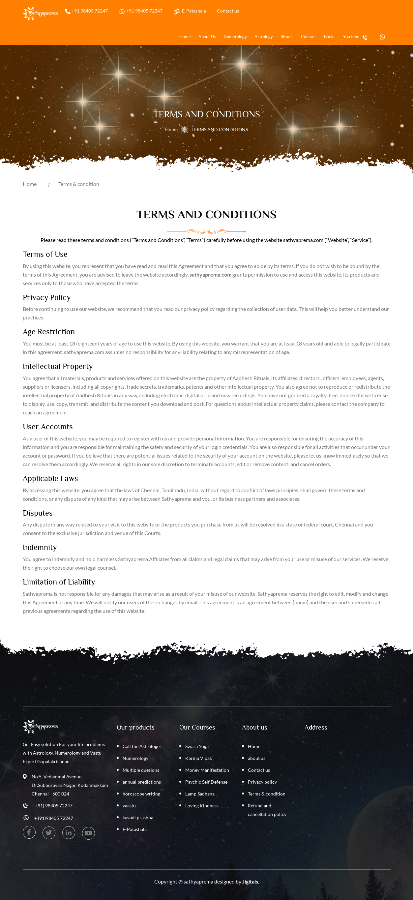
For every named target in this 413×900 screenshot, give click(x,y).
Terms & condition (78, 184)
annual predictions (142, 782)
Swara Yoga (197, 746)
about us (207, 36)
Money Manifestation (207, 770)
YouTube (351, 36)
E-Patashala (193, 11)
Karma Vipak (198, 758)
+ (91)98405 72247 (53, 818)
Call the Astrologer (142, 746)
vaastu (129, 805)
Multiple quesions (141, 770)
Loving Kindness (202, 805)
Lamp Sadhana (200, 793)
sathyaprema (198, 881)
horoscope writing (141, 793)
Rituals (286, 36)
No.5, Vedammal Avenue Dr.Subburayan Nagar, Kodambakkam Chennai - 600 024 (70, 785)
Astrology (263, 36)
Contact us (228, 11)
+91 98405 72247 (89, 11)
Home (185, 36)
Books (330, 36)
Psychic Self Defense (206, 782)
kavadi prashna (138, 817)
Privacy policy (262, 782)
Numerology (235, 36)
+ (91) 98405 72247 (53, 805)
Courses (308, 36)
